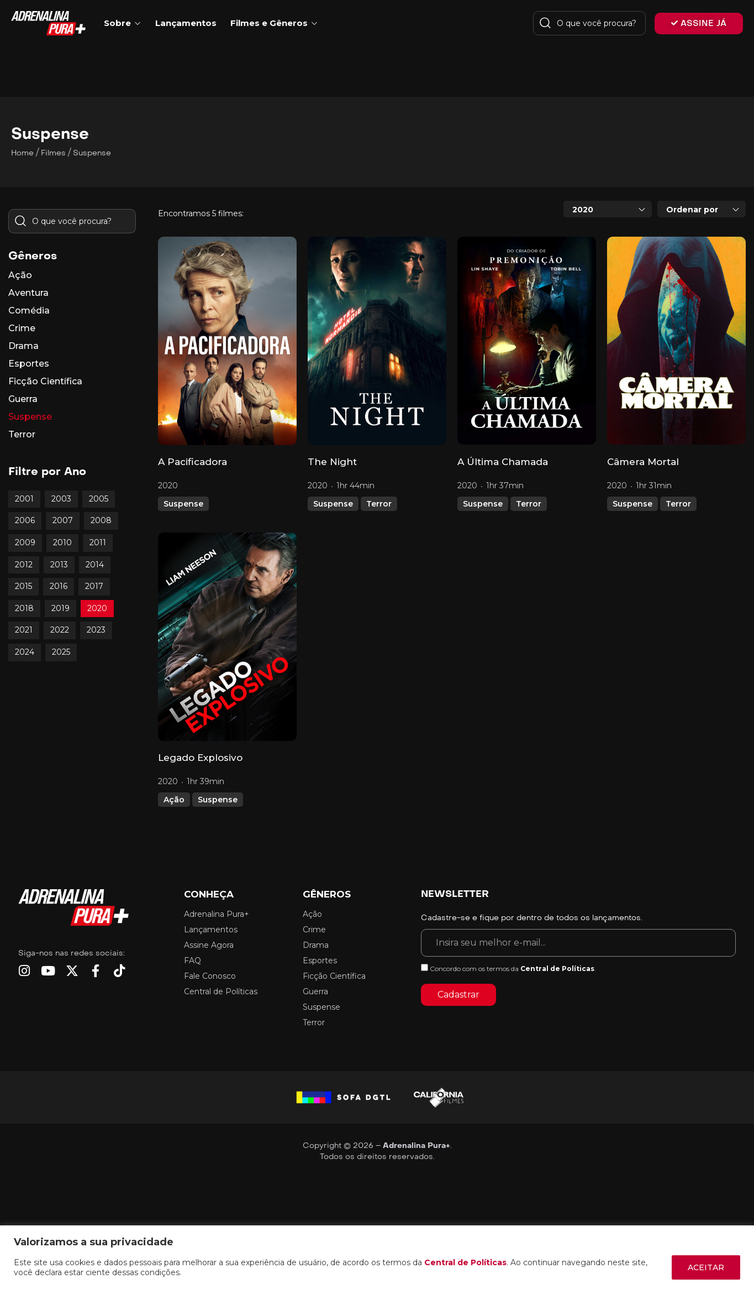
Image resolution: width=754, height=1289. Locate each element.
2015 (23, 586)
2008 (101, 520)
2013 (59, 565)
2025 (61, 652)
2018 (24, 608)
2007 (62, 520)
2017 (94, 586)
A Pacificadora (192, 461)
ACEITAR (706, 1267)
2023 (96, 630)
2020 (97, 608)
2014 (95, 565)
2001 (24, 499)
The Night (332, 461)
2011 (97, 542)
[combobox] (607, 209)
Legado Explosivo (200, 757)
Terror (379, 504)
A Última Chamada (502, 461)
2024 (24, 652)
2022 (59, 630)
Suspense (183, 504)
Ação (174, 800)
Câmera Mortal (643, 461)
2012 (24, 565)
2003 (61, 499)
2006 (25, 520)
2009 (25, 542)
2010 (62, 542)
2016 (58, 586)
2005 (98, 499)
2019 (60, 608)
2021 (24, 630)
